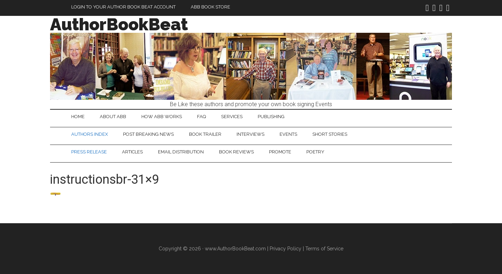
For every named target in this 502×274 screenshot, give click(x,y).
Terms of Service (324, 248)
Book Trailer (205, 134)
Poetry (315, 151)
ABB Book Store (210, 7)
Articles (132, 151)
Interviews (250, 134)
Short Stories (329, 134)
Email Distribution (181, 151)
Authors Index (89, 134)
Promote (280, 151)
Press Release (89, 151)
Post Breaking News (148, 134)
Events (288, 134)
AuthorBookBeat (119, 24)
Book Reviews (236, 151)
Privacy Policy (285, 248)
